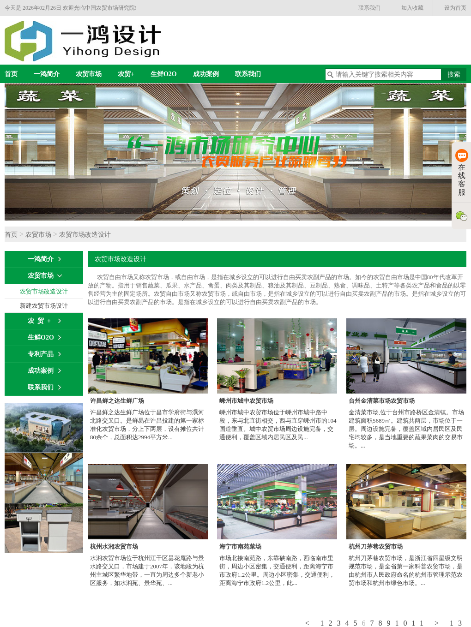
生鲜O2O (164, 74)
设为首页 (455, 8)
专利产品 (41, 354)
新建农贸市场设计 (44, 305)
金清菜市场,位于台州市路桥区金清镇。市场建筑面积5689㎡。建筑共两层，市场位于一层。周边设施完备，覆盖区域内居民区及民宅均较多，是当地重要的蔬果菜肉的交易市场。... (406, 429)
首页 (11, 74)
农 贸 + (39, 320)
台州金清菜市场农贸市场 (382, 400)
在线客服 (461, 172)
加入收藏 (412, 8)
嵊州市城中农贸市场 (246, 400)
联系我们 (369, 8)
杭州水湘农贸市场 (114, 546)
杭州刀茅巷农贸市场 (376, 546)
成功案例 (206, 74)
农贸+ (126, 74)
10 (403, 623)
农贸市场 (89, 74)
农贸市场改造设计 (85, 234)
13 (458, 623)
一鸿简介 (47, 74)
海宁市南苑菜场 (240, 546)
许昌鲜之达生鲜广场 (117, 400)
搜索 (453, 74)
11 (420, 623)
